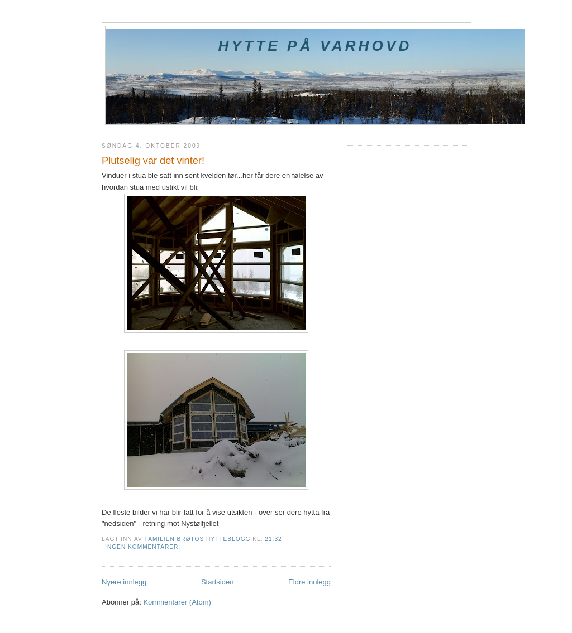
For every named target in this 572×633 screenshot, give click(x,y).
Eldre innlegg (309, 582)
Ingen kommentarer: (144, 547)
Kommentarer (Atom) (177, 602)
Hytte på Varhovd (315, 45)
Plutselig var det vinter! (153, 160)
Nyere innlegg (124, 582)
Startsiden (217, 582)
